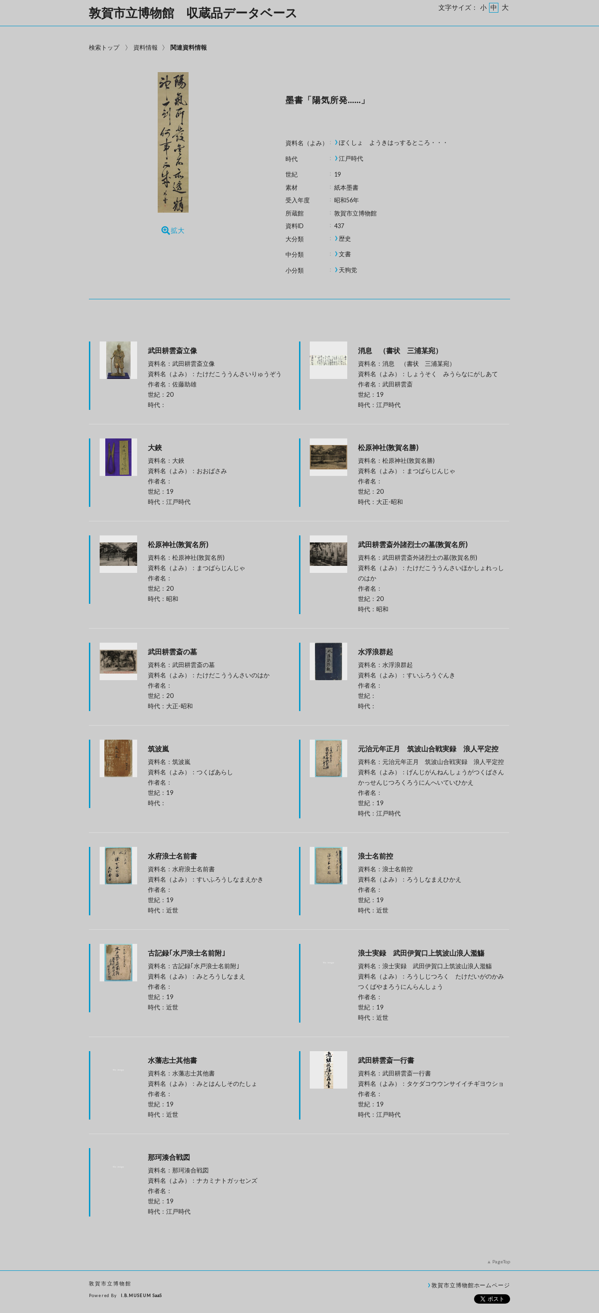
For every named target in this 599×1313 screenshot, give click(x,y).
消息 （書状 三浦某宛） (442, 350)
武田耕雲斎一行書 (386, 1060)
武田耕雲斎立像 (172, 350)
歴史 (345, 238)
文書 (345, 254)
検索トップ (104, 47)
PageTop (501, 1261)
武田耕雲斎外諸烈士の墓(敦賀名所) (413, 544)
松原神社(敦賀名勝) (388, 447)
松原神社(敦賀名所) (178, 544)
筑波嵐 (158, 748)
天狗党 (348, 270)
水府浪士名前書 (172, 856)
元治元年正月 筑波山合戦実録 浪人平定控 (428, 748)
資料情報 (145, 47)
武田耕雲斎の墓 (172, 651)
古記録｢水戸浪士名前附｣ (187, 953)
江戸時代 (351, 158)
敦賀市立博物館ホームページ (470, 1285)
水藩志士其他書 (172, 1060)
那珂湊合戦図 (169, 1157)
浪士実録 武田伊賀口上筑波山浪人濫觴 (421, 953)
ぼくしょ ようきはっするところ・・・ (393, 142)
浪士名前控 (375, 856)
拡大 (173, 230)
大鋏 (155, 447)
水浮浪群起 (375, 651)
